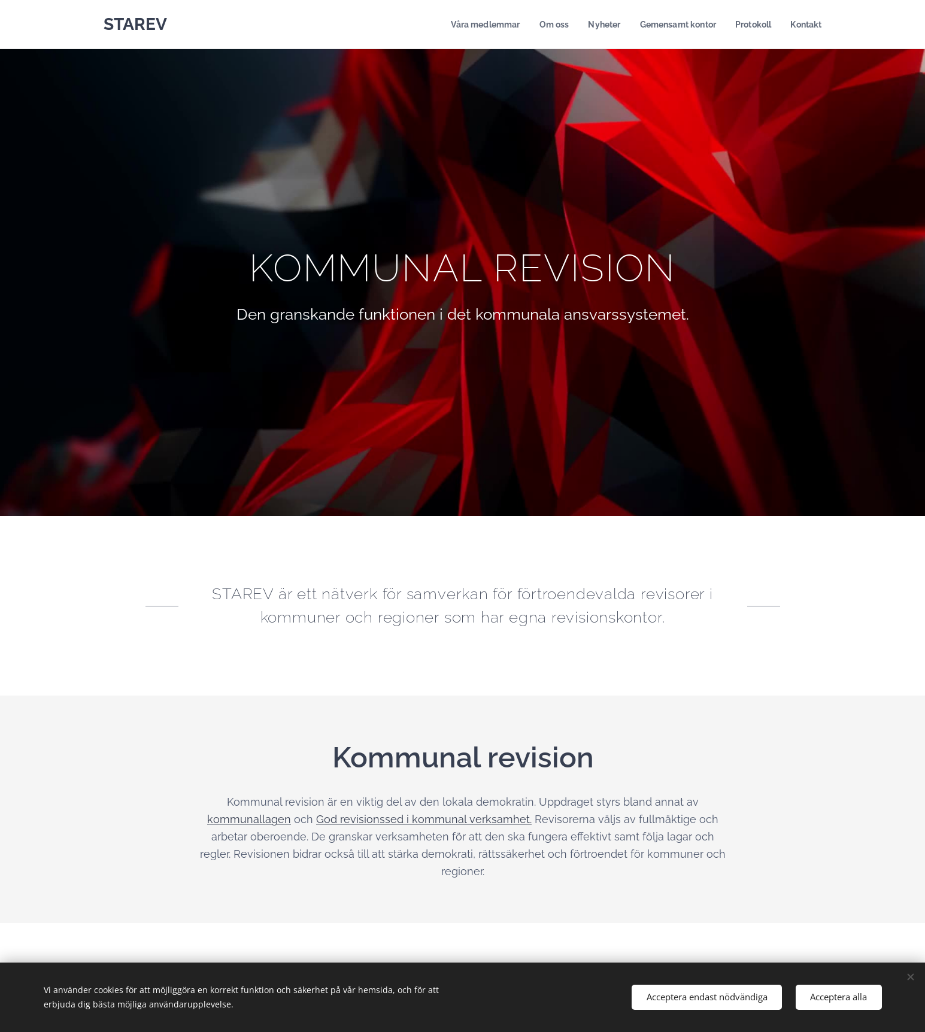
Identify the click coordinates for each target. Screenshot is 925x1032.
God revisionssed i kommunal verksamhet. (424, 819)
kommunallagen (249, 819)
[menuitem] (472, 25)
